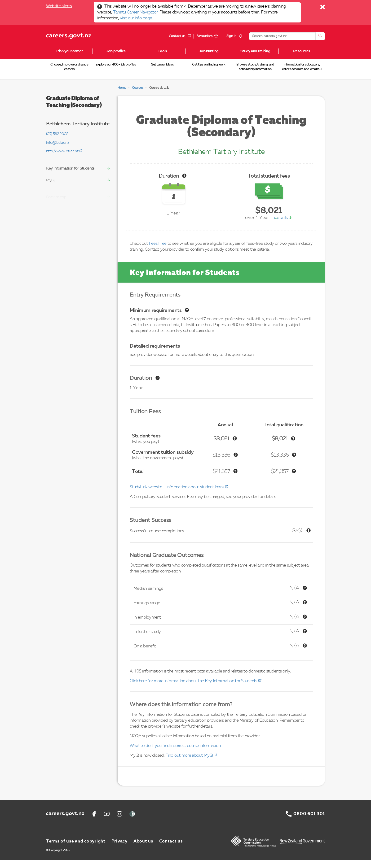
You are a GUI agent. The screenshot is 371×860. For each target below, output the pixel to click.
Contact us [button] (181, 36)
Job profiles (115, 51)
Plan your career (69, 51)
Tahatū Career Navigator (135, 12)
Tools (162, 51)
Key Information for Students (70, 168)
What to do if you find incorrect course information (175, 746)
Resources (301, 51)
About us (143, 841)
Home (122, 87)
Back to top (56, 197)
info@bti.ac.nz (57, 143)
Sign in (231, 36)
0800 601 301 (309, 814)
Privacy (119, 841)
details (281, 218)
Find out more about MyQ (189, 755)
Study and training (255, 51)
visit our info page (136, 18)
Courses (137, 87)
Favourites (204, 36)
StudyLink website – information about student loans (177, 487)
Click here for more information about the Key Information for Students (193, 681)
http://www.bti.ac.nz (62, 151)
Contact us (171, 841)
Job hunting (208, 51)
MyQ (50, 180)
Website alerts (59, 6)
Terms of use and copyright (76, 841)
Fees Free (158, 243)
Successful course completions (157, 531)
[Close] (323, 8)
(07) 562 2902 (57, 134)
